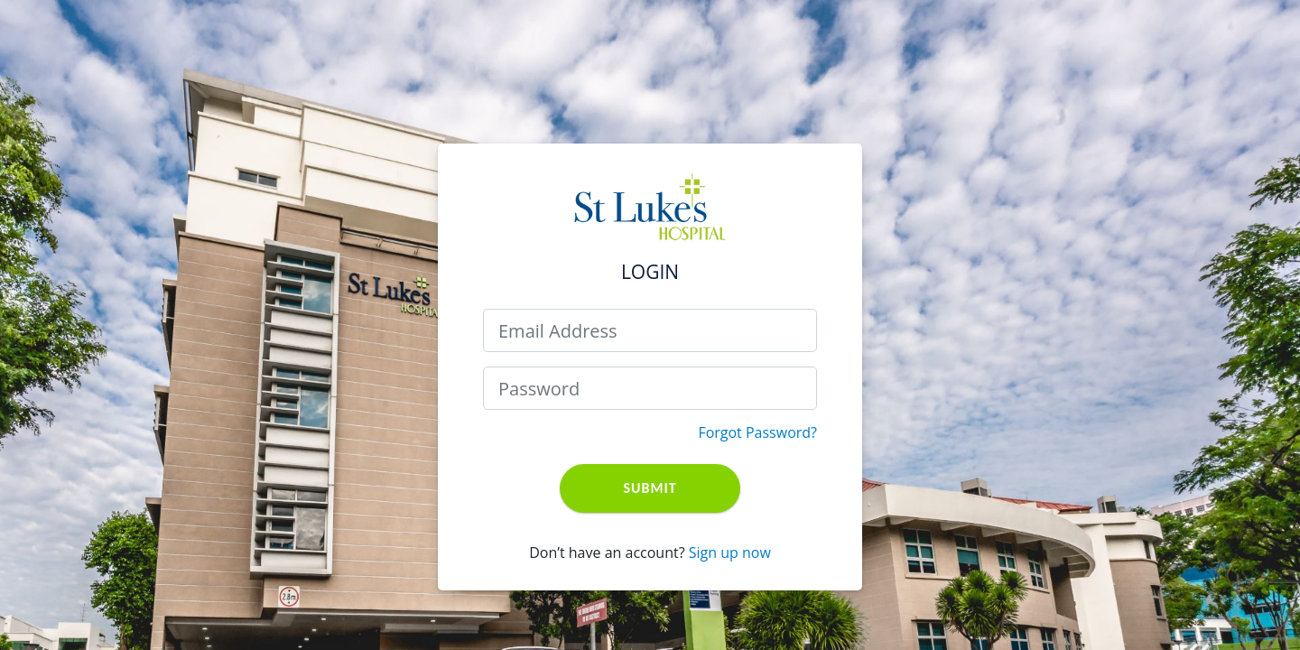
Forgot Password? (757, 432)
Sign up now (730, 552)
